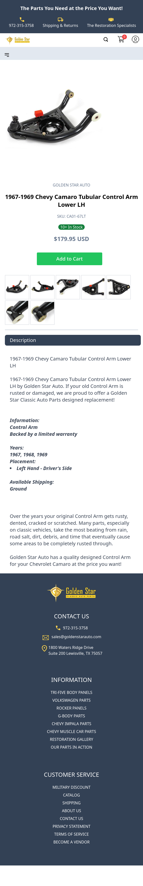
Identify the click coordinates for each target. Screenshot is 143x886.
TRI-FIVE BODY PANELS (71, 692)
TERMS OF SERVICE (71, 834)
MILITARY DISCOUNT (71, 787)
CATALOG (71, 795)
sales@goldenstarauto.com (76, 636)
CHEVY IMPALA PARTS (71, 723)
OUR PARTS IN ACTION (71, 747)
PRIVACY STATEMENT (71, 826)
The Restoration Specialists (111, 25)
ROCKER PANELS (72, 708)
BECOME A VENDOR (71, 842)
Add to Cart (69, 258)
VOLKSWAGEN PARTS (71, 700)
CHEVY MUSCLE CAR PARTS (71, 731)
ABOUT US (71, 810)
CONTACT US (71, 818)
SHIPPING (71, 803)
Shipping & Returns (60, 25)
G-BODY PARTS (71, 716)
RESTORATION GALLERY (71, 739)
